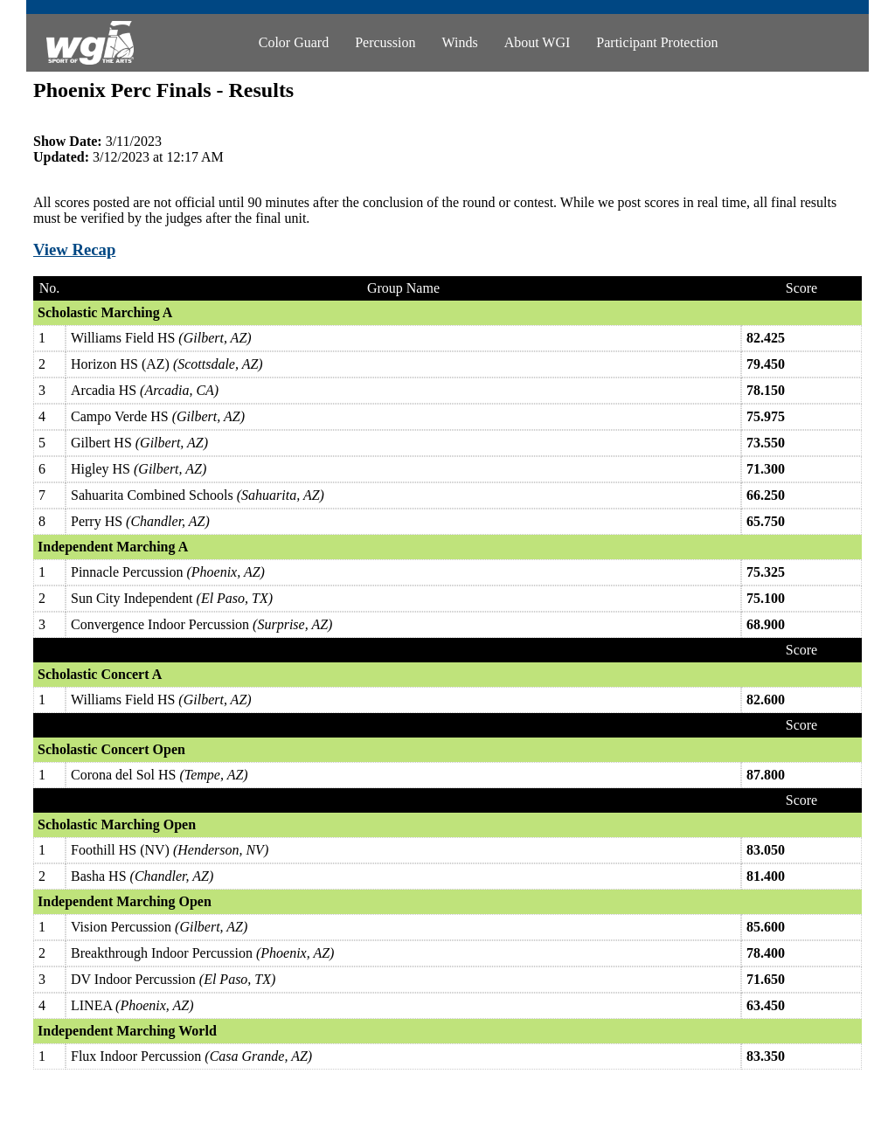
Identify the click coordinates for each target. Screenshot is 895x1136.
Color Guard (294, 42)
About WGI (537, 42)
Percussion (385, 42)
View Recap (74, 249)
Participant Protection (657, 42)
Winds (460, 42)
